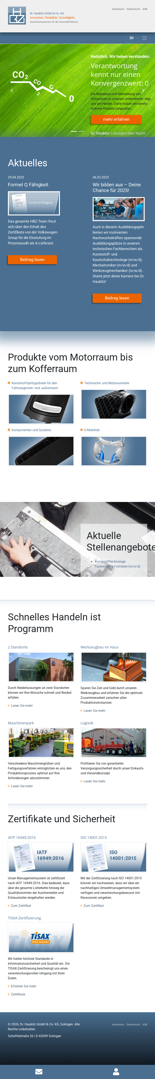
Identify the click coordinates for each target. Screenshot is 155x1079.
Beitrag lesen (32, 259)
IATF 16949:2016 (22, 837)
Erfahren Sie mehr (23, 986)
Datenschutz (133, 9)
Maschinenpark (21, 722)
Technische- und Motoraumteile (106, 383)
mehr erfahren (116, 119)
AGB (144, 9)
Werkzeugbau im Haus (99, 647)
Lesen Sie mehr (22, 706)
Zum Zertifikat (21, 906)
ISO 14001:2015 (94, 837)
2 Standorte (18, 647)
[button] (11, 90)
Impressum (118, 9)
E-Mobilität (92, 430)
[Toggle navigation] (131, 38)
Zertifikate (18, 994)
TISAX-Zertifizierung (24, 918)
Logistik (87, 722)
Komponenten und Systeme (31, 430)
